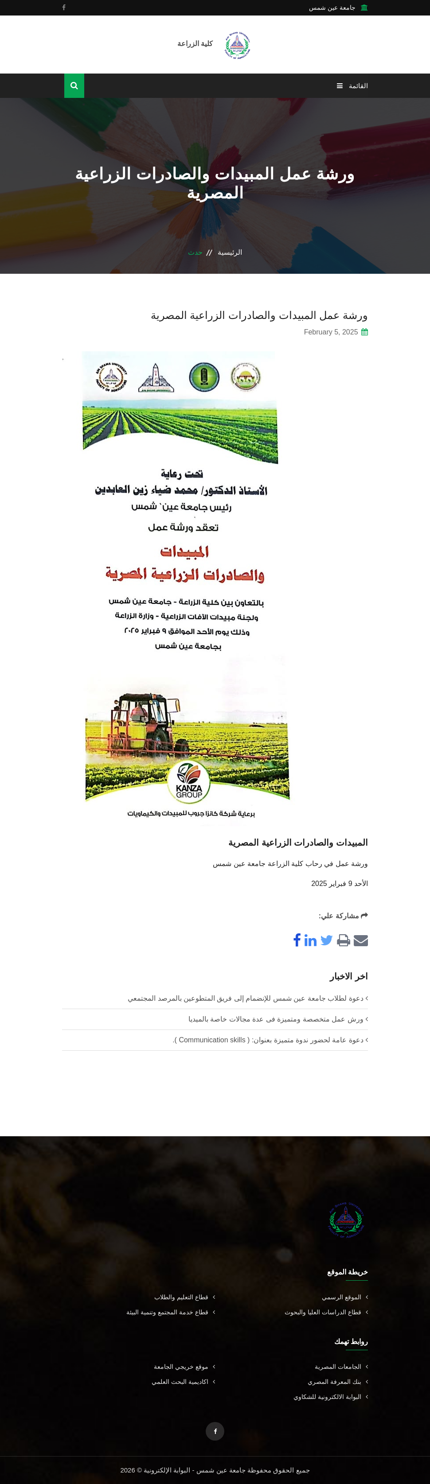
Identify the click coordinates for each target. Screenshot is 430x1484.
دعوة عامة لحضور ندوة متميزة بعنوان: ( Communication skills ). (267, 1040)
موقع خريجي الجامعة (184, 1366)
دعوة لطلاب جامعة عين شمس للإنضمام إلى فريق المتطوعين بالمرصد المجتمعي (245, 998)
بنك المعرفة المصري (338, 1381)
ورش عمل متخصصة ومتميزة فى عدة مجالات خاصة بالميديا (276, 1019)
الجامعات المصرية (341, 1366)
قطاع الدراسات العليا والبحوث (326, 1312)
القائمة (352, 85)
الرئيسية (230, 252)
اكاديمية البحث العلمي (183, 1381)
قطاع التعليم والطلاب (184, 1297)
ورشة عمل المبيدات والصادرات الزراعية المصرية (259, 315)
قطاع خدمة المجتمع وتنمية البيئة (170, 1312)
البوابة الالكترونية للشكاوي (330, 1396)
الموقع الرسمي (345, 1297)
